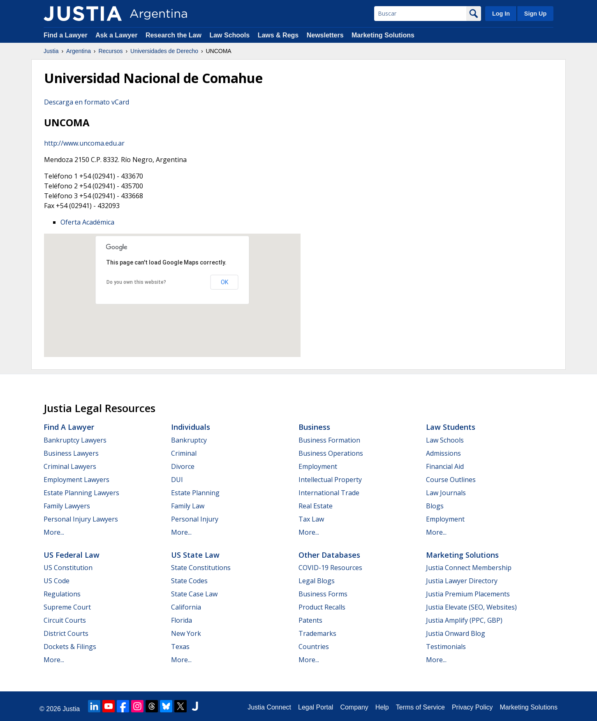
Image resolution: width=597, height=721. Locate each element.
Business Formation (329, 440)
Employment (317, 466)
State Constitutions (201, 567)
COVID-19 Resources (330, 567)
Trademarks (317, 633)
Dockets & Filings (70, 646)
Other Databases (329, 555)
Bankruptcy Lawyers (75, 440)
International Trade (328, 492)
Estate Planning (195, 492)
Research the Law (173, 35)
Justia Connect (269, 707)
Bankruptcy (189, 440)
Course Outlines (451, 479)
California (186, 607)
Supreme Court (67, 607)
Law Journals (446, 492)
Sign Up (535, 13)
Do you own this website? (136, 282)
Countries (313, 646)
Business (314, 427)
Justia (51, 51)
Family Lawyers (67, 505)
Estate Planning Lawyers (81, 492)
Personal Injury (194, 519)
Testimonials (446, 646)
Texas (180, 646)
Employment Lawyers (76, 479)
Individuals (190, 427)
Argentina (78, 51)
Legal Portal (315, 707)
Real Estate (315, 505)
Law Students (450, 427)
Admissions (443, 453)
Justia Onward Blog (455, 633)
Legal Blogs (316, 580)
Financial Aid (445, 466)
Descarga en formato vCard (86, 102)
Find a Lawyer (66, 35)
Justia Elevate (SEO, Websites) (471, 607)
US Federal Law (72, 555)
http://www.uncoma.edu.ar (84, 143)
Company (354, 707)
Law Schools (229, 35)
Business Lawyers (71, 453)
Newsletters (325, 35)
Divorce (182, 466)
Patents (310, 620)
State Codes (189, 580)
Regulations (62, 593)
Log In (501, 13)
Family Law (187, 505)
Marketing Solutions (383, 35)
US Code (56, 580)
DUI (177, 479)
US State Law (195, 555)
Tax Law (311, 519)
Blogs (435, 505)
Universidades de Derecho (164, 51)
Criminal (184, 453)
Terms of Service (420, 707)
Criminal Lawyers (70, 466)
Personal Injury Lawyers (81, 519)
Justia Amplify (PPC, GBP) (464, 620)
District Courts (66, 633)
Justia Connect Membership (468, 567)
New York (186, 633)
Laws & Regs (278, 35)
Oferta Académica (87, 222)
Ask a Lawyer (117, 35)
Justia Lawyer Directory (462, 580)
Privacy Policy (472, 707)
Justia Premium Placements (468, 593)
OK (224, 282)
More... (54, 532)
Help (382, 707)
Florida (181, 620)
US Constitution (68, 567)
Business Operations (330, 453)
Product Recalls (321, 607)
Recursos (110, 51)
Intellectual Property (330, 479)
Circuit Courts (65, 620)
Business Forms (322, 593)
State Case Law (194, 593)
